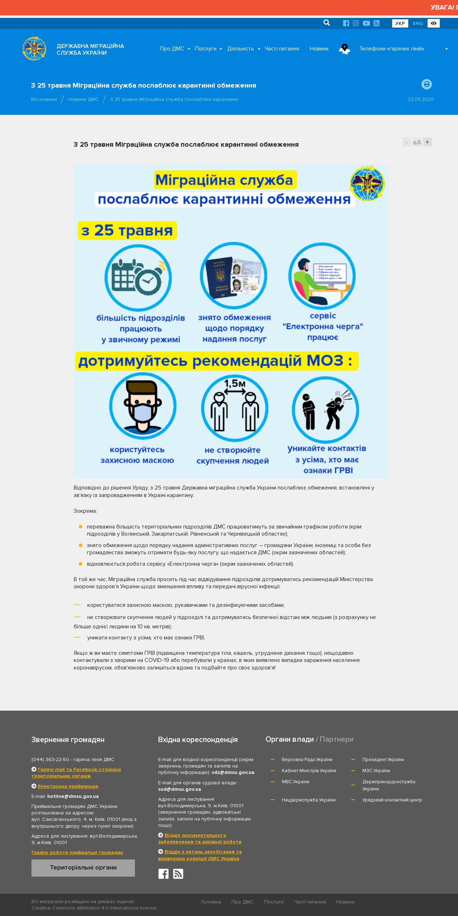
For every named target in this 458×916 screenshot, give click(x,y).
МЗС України (376, 771)
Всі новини (44, 99)
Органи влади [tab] (289, 739)
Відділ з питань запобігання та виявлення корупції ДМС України (200, 855)
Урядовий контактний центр (392, 800)
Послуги (205, 48)
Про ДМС (172, 48)
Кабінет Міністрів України (309, 771)
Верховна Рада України (307, 759)
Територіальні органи (83, 867)
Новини (319, 48)
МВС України (296, 782)
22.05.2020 (421, 99)
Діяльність (240, 48)
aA (417, 142)
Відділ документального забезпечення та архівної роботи (200, 838)
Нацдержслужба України (309, 800)
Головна (211, 902)
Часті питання (282, 48)
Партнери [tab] (337, 739)
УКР (400, 23)
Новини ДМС (83, 99)
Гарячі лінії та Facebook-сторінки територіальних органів (76, 772)
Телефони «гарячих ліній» (391, 48)
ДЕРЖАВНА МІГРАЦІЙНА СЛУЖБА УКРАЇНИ (90, 50)
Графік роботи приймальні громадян (77, 852)
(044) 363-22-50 (50, 759)
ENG (418, 23)
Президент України (383, 759)
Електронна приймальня (68, 786)
